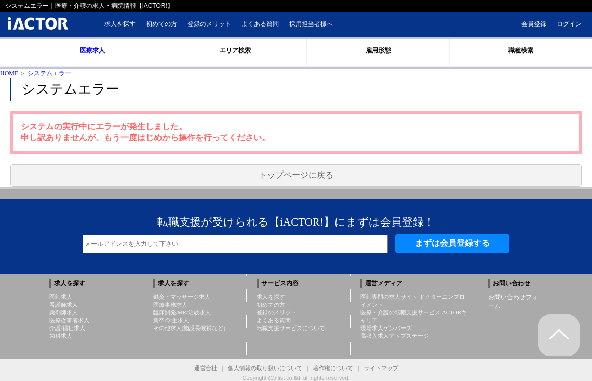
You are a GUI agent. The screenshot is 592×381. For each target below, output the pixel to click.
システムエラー (49, 73)
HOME (9, 73)
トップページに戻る (296, 174)
